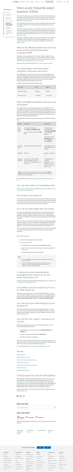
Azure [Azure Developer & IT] (49, 454)
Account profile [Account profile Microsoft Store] (17, 454)
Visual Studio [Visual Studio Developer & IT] (50, 469)
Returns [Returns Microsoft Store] (16, 460)
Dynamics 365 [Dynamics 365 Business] (38, 458)
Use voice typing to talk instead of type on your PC (49, 165)
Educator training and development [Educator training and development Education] (29, 466)
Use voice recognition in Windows (45, 63)
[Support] (16, 2)
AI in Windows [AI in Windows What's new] (6, 464)
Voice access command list (8, 28)
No (47, 447)
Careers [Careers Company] (60, 454)
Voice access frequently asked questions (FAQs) (9, 24)
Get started (7, 12)
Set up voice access (9, 20)
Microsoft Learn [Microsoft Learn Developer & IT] (50, 458)
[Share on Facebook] (18, 395)
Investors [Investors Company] (60, 462)
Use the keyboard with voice (23, 370)
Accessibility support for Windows (42, 17)
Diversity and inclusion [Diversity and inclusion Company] (62, 464)
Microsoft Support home (26, 20)
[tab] (21, 417)
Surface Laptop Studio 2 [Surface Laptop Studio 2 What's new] (7, 458)
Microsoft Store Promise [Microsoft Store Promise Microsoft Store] (19, 466)
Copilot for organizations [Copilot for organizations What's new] (7, 460)
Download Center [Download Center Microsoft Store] (18, 456)
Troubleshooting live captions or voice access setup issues (9, 32)
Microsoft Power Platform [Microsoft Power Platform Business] (40, 462)
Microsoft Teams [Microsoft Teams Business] (39, 464)
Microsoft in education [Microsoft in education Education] (29, 454)
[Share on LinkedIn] (20, 395)
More (42, 1)
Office (27, 1)
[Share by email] (23, 395)
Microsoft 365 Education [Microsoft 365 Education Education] (30, 461)
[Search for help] (65, 1)
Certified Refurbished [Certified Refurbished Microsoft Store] (18, 464)
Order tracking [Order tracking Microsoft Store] (17, 462)
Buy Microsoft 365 (49, 1)
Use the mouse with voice (22, 362)
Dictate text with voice (22, 367)
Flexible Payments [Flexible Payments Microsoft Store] (18, 468)
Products (31, 1)
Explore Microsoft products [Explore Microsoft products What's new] (8, 466)
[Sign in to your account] (67, 1)
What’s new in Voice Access (8, 18)
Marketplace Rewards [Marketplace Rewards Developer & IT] (51, 467)
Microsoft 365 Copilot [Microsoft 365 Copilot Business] (39, 466)
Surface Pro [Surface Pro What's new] (5, 454)
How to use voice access (9, 37)
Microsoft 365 (22, 1)
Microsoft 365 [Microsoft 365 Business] (38, 460)
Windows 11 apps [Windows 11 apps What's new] (6, 468)
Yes (40, 447)
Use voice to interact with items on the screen (40, 346)
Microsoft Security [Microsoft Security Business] (39, 456)
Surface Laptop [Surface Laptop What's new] (6, 456)
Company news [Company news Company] (61, 458)
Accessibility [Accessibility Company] (61, 466)
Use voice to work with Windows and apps (26, 360)
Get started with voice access (9, 15)
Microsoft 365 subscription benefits (20, 432)
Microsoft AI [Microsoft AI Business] (38, 454)
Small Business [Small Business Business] (38, 468)
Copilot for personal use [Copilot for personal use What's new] (7, 462)
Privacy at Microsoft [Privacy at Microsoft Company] (62, 460)
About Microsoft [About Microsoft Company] (61, 456)
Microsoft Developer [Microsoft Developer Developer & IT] (51, 456)
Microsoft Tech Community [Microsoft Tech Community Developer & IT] (52, 463)
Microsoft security (41, 430)
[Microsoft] (8, 2)
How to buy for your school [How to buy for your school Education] (30, 463)
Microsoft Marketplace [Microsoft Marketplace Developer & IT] (51, 465)
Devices (37, 1)
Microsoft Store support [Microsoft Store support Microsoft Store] (19, 458)
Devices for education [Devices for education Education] (29, 456)
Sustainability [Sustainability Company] (61, 468)
